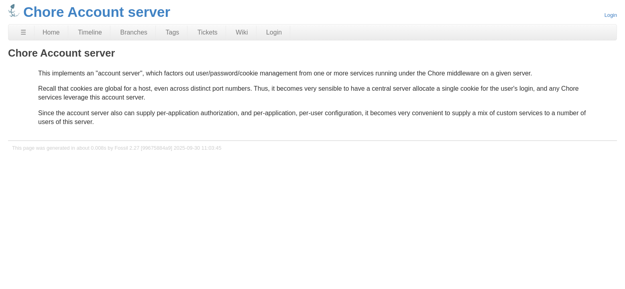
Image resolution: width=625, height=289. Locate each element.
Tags (172, 32)
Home (51, 32)
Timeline (90, 32)
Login (611, 15)
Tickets (207, 32)
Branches (133, 32)
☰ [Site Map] (23, 32)
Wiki (242, 32)
